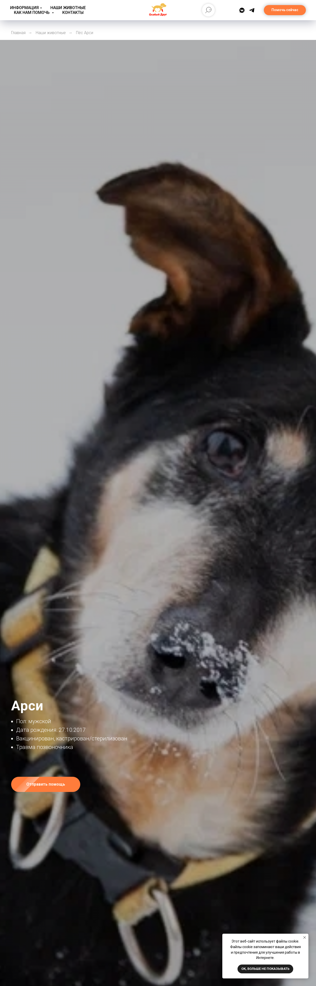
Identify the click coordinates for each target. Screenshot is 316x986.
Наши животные (68, 7)
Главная (18, 32)
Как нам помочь (32, 12)
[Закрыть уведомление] (304, 937)
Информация (24, 7)
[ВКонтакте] (242, 10)
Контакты (73, 12)
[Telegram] (252, 10)
